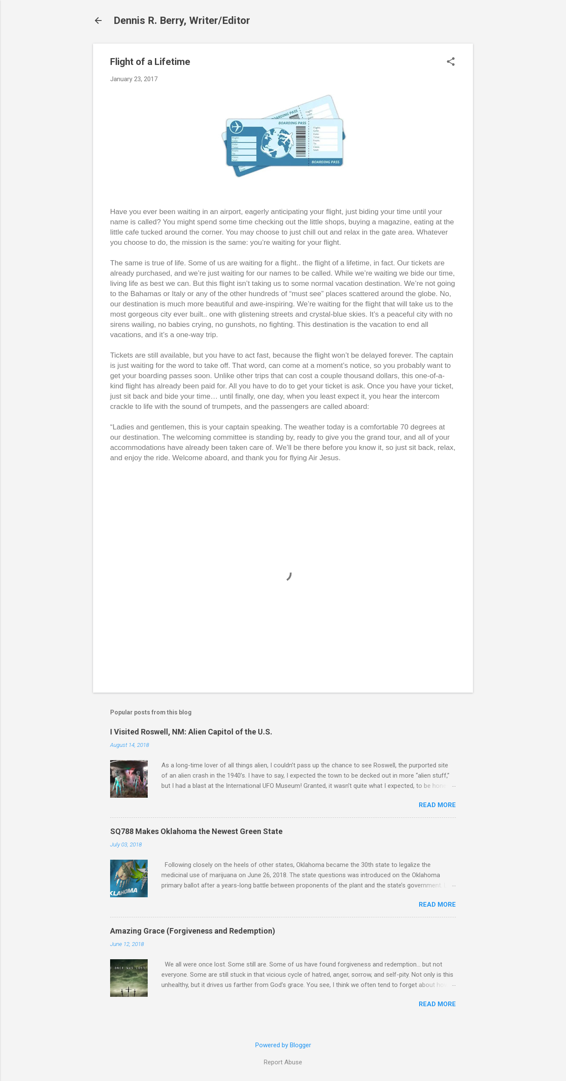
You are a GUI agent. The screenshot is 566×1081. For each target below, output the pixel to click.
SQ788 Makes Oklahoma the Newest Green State (196, 831)
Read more (437, 805)
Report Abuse (283, 1062)
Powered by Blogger (283, 1045)
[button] (451, 62)
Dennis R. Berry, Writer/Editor (182, 20)
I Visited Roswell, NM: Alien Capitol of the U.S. (191, 731)
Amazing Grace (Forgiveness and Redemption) (192, 930)
